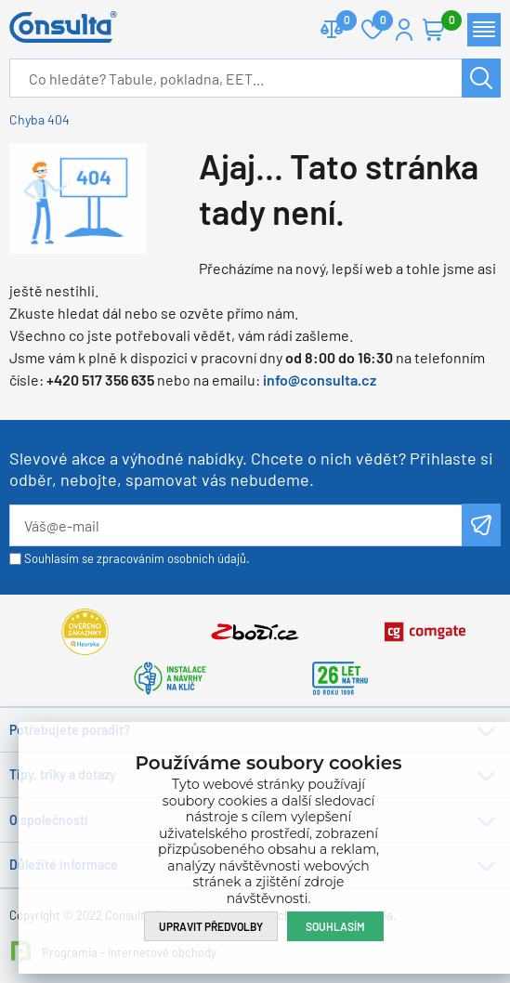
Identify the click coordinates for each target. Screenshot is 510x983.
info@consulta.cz (319, 379)
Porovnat (339, 22)
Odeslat (481, 525)
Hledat (481, 78)
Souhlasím (335, 926)
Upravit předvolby (211, 926)
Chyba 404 (39, 119)
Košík (443, 22)
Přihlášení (404, 29)
